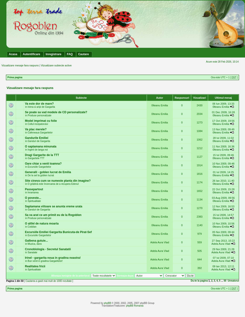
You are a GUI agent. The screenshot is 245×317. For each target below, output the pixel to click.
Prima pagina (14, 77)
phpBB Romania (134, 305)
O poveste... (33, 198)
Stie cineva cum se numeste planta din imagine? (58, 180)
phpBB (107, 303)
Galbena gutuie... (36, 240)
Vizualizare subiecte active (56, 65)
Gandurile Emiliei (36, 138)
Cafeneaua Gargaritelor (40, 132)
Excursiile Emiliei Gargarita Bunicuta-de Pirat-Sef (58, 232)
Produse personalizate (39, 115)
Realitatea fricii (35, 266)
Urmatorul (233, 280)
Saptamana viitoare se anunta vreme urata (53, 206)
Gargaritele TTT (36, 158)
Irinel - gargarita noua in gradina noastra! (53, 257)
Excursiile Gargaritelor (39, 167)
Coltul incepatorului (38, 124)
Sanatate (32, 252)
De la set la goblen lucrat (41, 175)
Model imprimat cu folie (41, 120)
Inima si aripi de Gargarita (41, 107)
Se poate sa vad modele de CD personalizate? (56, 112)
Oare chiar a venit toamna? (43, 163)
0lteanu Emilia (159, 105)
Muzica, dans (35, 244)
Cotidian (32, 226)
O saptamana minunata (40, 146)
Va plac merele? (36, 129)
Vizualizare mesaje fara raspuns (20, 65)
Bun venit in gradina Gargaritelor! (45, 261)
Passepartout (34, 189)
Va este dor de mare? (39, 103)
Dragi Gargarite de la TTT (42, 155)
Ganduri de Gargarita (39, 141)
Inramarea (33, 192)
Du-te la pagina (199, 280)
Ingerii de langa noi (38, 149)
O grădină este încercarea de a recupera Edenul (53, 184)
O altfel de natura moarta (42, 223)
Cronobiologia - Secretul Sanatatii (48, 249)
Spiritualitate (34, 201)
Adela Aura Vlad (159, 242)
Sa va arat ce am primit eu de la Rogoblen (53, 215)
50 (225, 280)
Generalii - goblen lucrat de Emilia (48, 172)
